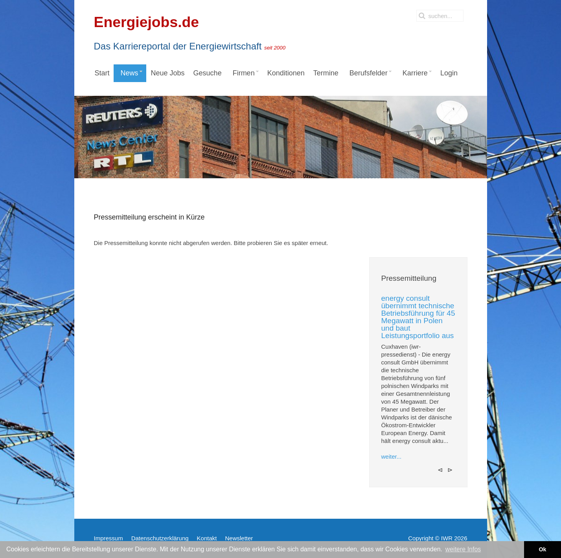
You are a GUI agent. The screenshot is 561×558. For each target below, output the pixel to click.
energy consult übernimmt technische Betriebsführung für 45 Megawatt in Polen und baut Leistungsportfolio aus (418, 317)
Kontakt (207, 538)
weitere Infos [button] (463, 549)
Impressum (108, 538)
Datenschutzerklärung (160, 538)
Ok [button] (542, 549)
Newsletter (239, 538)
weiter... (391, 456)
